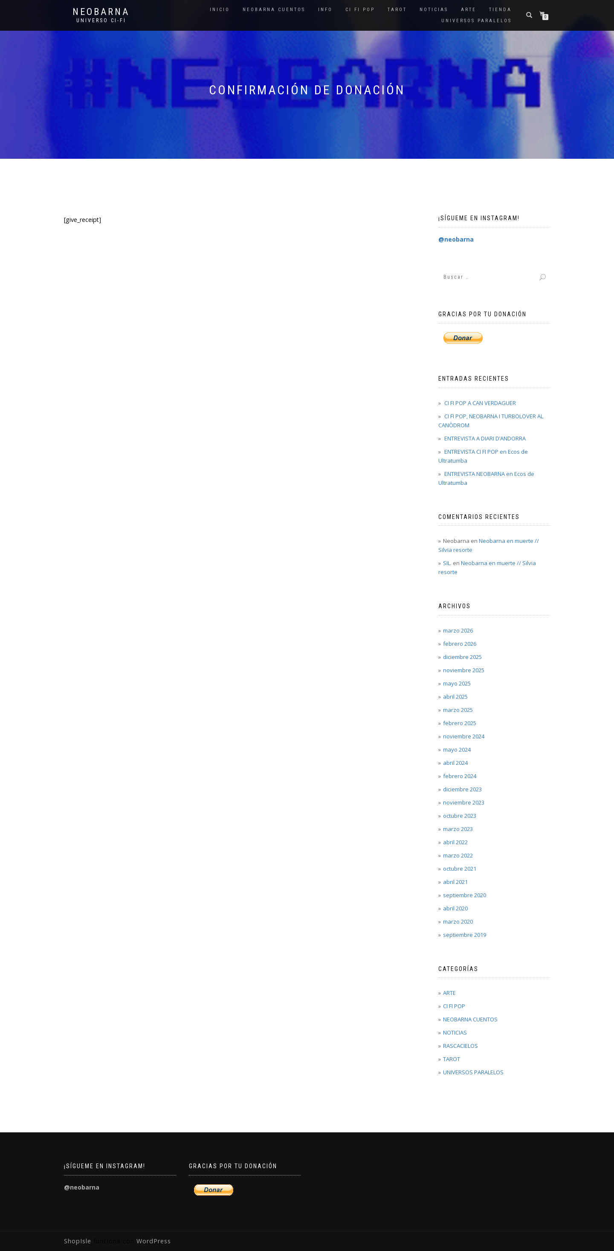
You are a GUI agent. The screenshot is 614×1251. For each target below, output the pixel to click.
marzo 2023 (458, 829)
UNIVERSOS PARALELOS (476, 20)
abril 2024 (455, 763)
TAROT (397, 9)
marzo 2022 (458, 855)
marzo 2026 (458, 630)
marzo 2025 (458, 710)
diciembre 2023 (462, 789)
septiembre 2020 (464, 895)
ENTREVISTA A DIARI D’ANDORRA (485, 438)
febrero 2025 (459, 723)
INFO (325, 9)
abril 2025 (455, 696)
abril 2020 (455, 908)
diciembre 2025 (462, 657)
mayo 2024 (457, 749)
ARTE (468, 9)
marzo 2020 (458, 921)
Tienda (500, 9)
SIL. (447, 563)
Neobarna (101, 12)
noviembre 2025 (463, 670)
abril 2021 (455, 882)
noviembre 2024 (463, 736)
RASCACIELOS (460, 1046)
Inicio (220, 9)
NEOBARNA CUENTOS (274, 9)
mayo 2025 (457, 683)
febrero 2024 (459, 776)
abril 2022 (455, 842)
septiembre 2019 (464, 935)
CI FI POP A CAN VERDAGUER (480, 403)
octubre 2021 (459, 868)
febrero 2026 (459, 643)
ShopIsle (78, 1241)
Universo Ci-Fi (101, 20)
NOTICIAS (434, 9)
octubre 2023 (459, 815)
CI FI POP (360, 9)
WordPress (152, 1241)
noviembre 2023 (463, 802)
